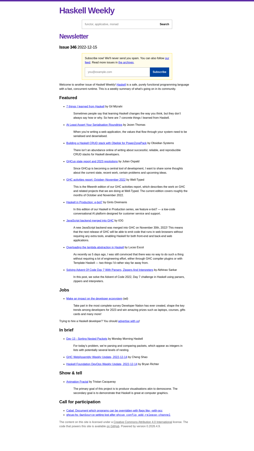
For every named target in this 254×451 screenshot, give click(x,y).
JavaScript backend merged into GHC (90, 220)
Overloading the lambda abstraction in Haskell (95, 247)
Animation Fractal (77, 381)
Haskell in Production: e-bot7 (84, 202)
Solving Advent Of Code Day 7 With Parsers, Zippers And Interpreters (109, 269)
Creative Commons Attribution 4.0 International (143, 422)
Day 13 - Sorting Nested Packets (86, 338)
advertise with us (128, 321)
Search (164, 24)
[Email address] (117, 72)
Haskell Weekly (86, 10)
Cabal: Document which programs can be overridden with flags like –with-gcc (114, 410)
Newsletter (73, 36)
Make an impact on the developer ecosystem (94, 298)
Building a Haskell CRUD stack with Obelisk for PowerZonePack (106, 143)
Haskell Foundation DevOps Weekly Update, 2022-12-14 (101, 364)
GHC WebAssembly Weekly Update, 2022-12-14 (96, 357)
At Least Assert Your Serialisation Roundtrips (94, 124)
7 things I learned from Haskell (85, 106)
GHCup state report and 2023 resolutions (92, 161)
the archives (126, 62)
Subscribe (159, 71)
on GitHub (113, 426)
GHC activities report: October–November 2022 (96, 179)
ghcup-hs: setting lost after (118, 414)
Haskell (121, 84)
